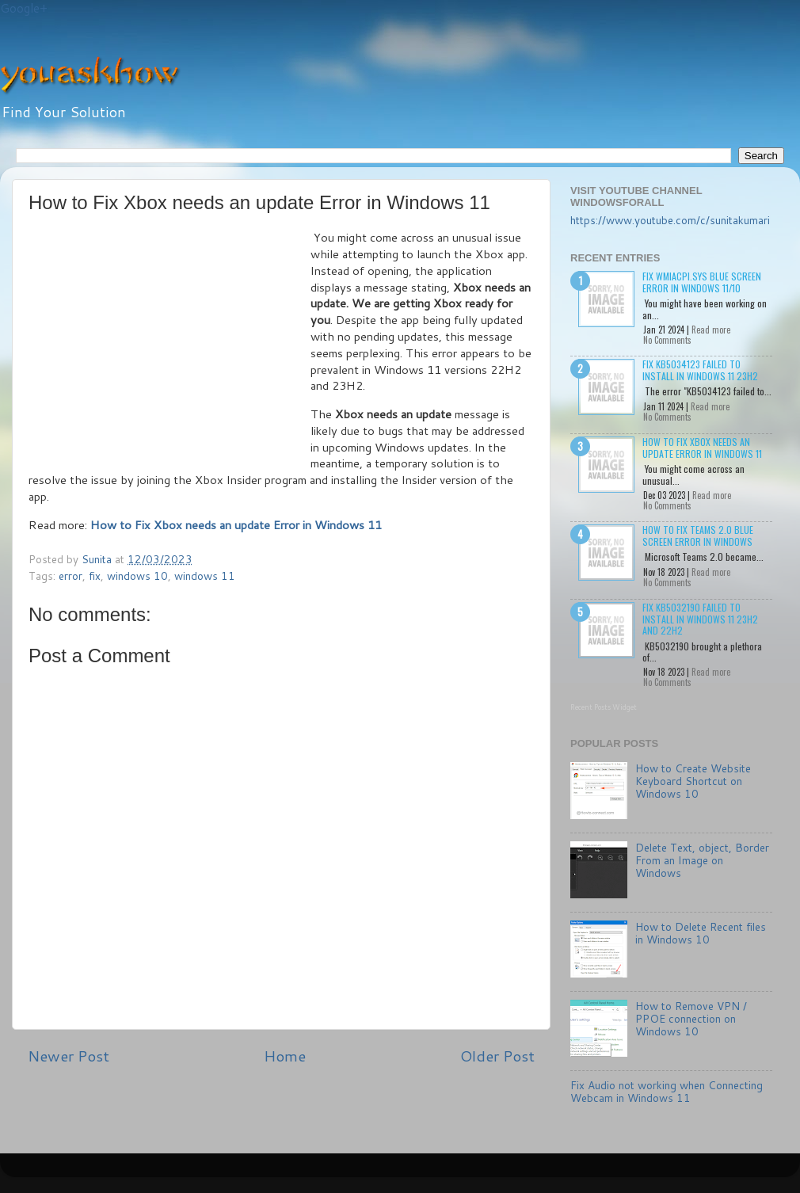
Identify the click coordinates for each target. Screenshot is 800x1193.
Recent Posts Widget (603, 707)
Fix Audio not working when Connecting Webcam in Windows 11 (666, 1091)
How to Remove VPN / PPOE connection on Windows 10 (691, 1018)
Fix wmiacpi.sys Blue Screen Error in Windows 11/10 (701, 281)
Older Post (497, 1055)
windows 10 (137, 575)
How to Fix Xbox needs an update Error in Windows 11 (702, 447)
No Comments (667, 340)
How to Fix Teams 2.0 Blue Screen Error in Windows (697, 535)
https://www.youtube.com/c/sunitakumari (670, 219)
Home (285, 1055)
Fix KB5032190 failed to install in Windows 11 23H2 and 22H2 (700, 618)
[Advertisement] (169, 348)
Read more (710, 329)
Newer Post (68, 1055)
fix (95, 575)
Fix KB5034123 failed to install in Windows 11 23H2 (700, 369)
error (70, 575)
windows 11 (204, 575)
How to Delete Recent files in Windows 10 (700, 933)
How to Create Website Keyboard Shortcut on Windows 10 (693, 780)
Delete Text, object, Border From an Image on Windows (702, 860)
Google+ (24, 8)
